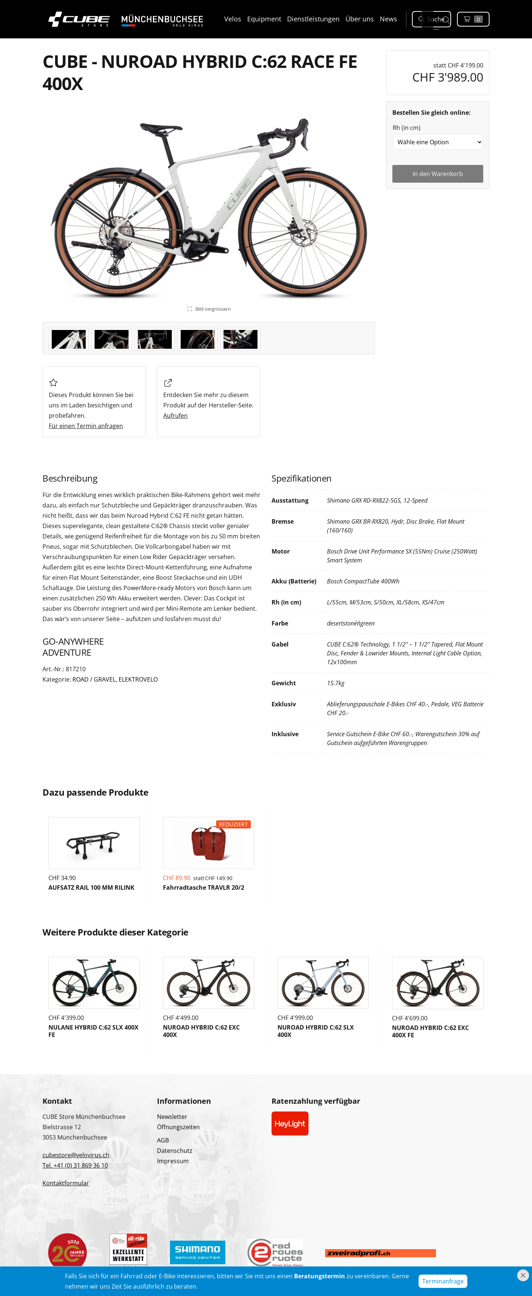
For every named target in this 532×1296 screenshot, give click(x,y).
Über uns (359, 18)
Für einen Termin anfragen (86, 426)
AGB (163, 1140)
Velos (232, 18)
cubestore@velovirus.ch (75, 1155)
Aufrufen (175, 415)
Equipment (264, 18)
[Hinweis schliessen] (523, 1275)
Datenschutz (174, 1151)
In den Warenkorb (438, 174)
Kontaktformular (65, 1183)
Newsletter (172, 1117)
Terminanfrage (443, 1281)
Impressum (173, 1161)
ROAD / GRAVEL (94, 679)
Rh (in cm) (406, 128)
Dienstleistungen (313, 18)
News (388, 18)
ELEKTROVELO (138, 679)
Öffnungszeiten (178, 1127)
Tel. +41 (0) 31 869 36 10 (75, 1165)
